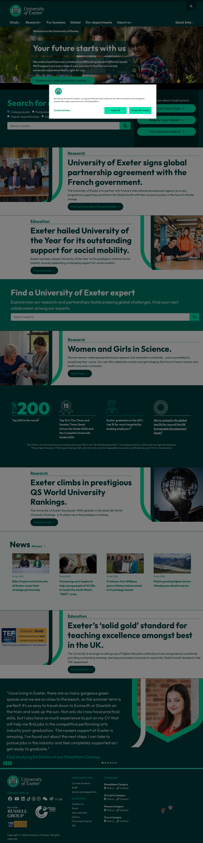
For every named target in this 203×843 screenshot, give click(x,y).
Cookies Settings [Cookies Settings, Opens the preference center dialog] (62, 110)
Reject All (115, 110)
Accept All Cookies (140, 110)
